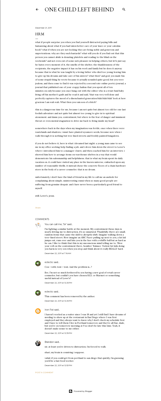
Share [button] (37, 207)
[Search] (124, 9)
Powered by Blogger (80, 391)
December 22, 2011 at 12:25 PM (58, 283)
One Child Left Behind (79, 9)
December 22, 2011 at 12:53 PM (58, 365)
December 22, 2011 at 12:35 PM (58, 333)
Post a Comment (44, 372)
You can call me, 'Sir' (56, 224)
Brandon (49, 342)
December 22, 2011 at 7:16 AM (58, 253)
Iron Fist (49, 309)
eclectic (49, 262)
